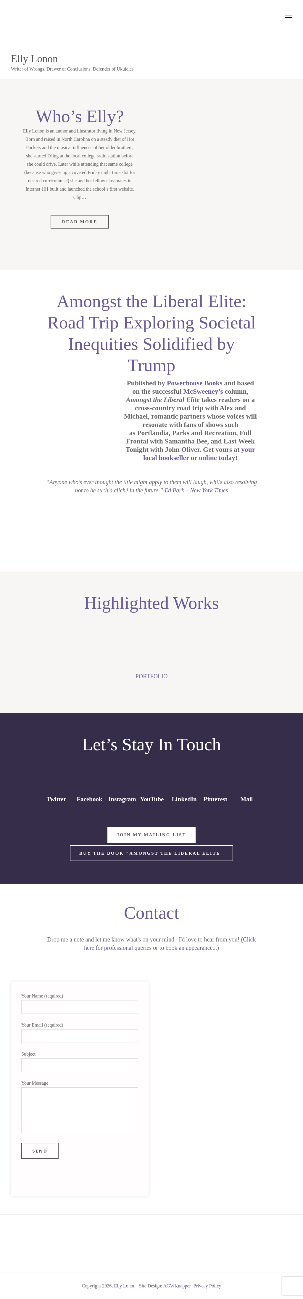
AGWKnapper (177, 1285)
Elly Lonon (34, 59)
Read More (80, 221)
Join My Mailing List (151, 834)
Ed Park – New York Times (196, 490)
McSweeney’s (203, 391)
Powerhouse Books (195, 383)
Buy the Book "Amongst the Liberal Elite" (151, 853)
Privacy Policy (207, 1285)
